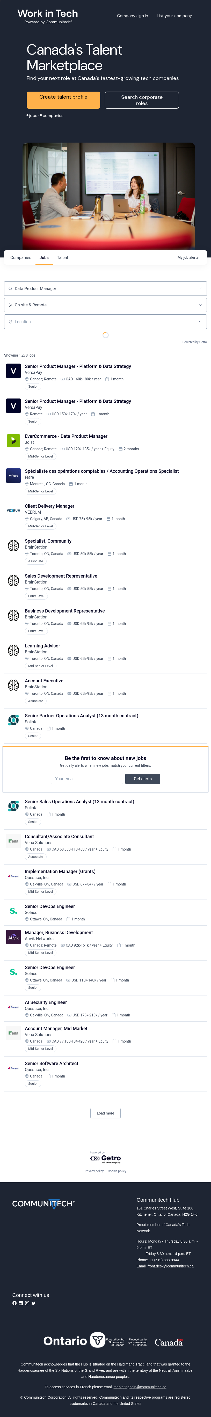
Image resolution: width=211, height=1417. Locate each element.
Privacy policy (94, 1171)
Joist (29, 442)
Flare (29, 477)
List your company (174, 15)
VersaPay (33, 372)
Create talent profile (63, 96)
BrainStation (36, 547)
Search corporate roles (142, 100)
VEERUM (33, 512)
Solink (30, 721)
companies (20, 257)
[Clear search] (200, 288)
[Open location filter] (200, 321)
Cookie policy (117, 1171)
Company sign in (132, 15)
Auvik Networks (39, 938)
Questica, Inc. (37, 877)
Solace (31, 912)
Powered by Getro (195, 342)
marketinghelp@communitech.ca (140, 1387)
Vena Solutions (39, 842)
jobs (44, 257)
